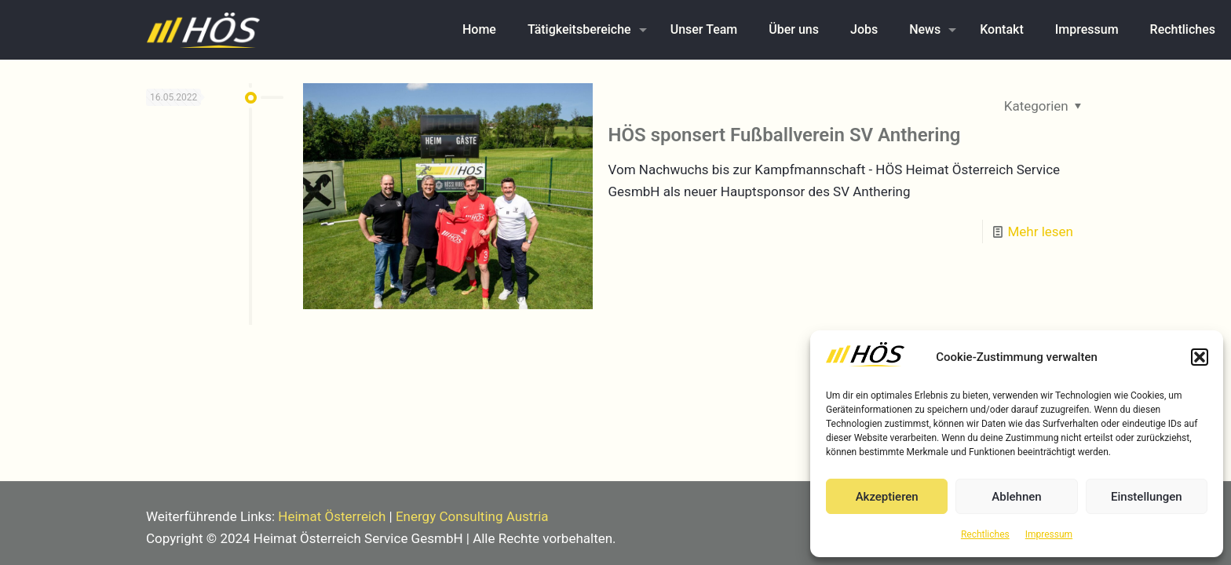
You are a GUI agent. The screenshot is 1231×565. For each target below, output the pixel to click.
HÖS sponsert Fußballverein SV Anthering (784, 135)
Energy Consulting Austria (472, 516)
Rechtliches (985, 534)
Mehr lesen (1040, 231)
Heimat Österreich (331, 516)
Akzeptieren (887, 497)
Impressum (1048, 534)
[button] (1199, 357)
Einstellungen (1146, 497)
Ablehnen (1016, 497)
